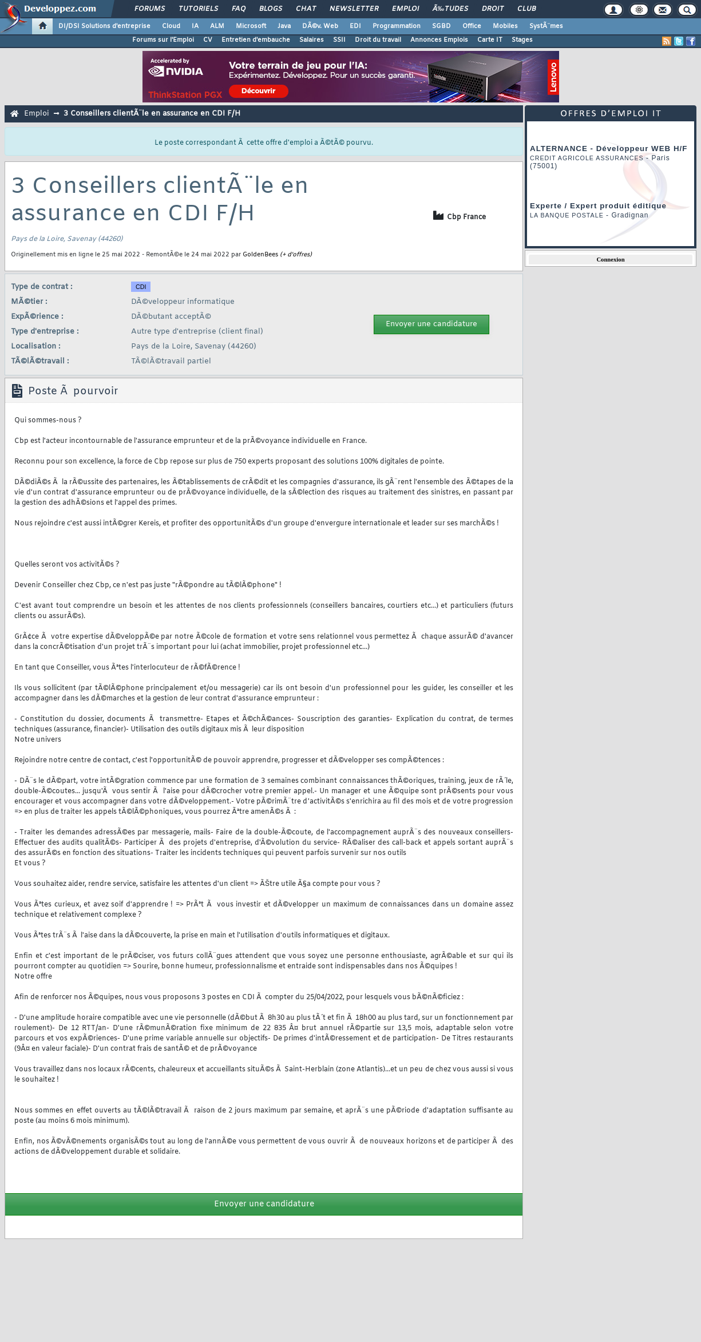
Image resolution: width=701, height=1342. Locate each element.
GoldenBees (260, 255)
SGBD (441, 26)
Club (526, 9)
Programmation (397, 26)
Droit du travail (378, 40)
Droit (493, 9)
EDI (355, 26)
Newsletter (353, 9)
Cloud (171, 26)
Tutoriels (198, 9)
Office (471, 26)
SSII (339, 40)
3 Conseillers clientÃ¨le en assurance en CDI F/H (152, 113)
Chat (306, 9)
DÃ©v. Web (320, 26)
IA (195, 26)
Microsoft (251, 26)
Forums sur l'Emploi (163, 40)
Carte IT (489, 40)
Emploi (405, 9)
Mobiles (505, 26)
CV (207, 40)
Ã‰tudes (450, 9)
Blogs (270, 9)
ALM (217, 26)
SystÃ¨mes (546, 26)
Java (284, 26)
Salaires (311, 40)
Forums (149, 9)
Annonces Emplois (439, 40)
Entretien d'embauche (255, 40)
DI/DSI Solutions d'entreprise (104, 26)
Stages (522, 40)
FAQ (239, 9)
